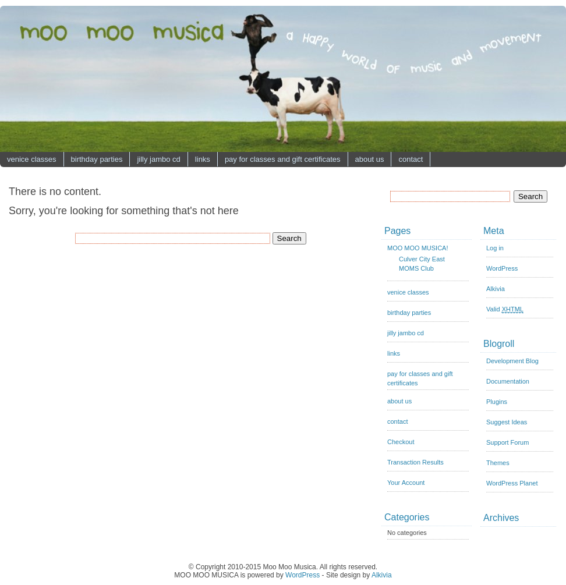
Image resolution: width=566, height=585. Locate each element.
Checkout (400, 441)
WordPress (502, 268)
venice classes (31, 159)
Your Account (405, 482)
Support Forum (507, 442)
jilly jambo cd (158, 159)
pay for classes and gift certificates (283, 159)
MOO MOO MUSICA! (417, 247)
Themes (498, 462)
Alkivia (495, 288)
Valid (504, 309)
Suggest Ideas (506, 422)
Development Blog (512, 360)
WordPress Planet (511, 483)
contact (410, 159)
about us (369, 159)
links (202, 159)
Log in (495, 247)
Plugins (496, 401)
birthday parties (97, 159)
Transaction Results (415, 462)
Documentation (507, 381)
